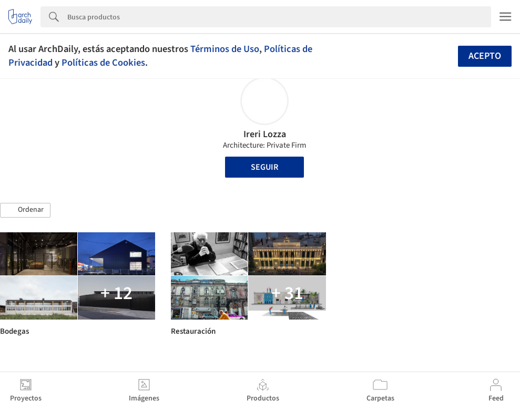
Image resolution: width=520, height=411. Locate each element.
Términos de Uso (224, 49)
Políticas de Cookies (103, 62)
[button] (25, 210)
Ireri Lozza (264, 134)
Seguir (264, 167)
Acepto (484, 56)
